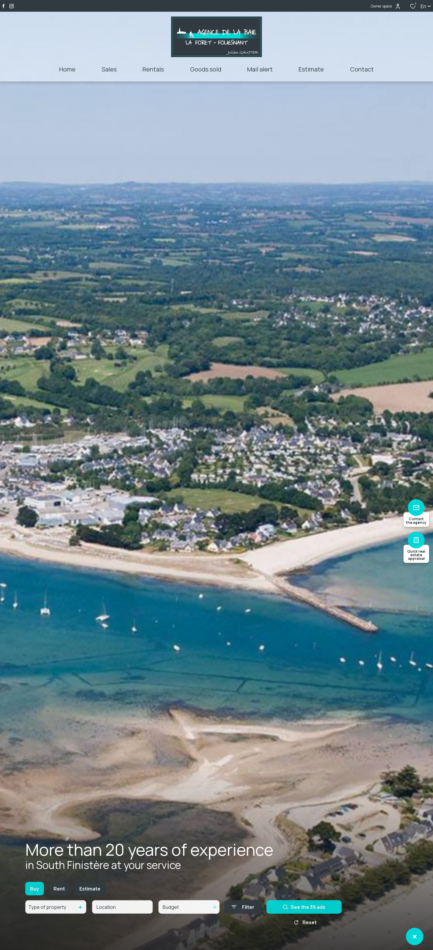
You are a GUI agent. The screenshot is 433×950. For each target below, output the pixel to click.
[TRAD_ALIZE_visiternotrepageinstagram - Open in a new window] (11, 6)
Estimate (89, 895)
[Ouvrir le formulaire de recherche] (243, 913)
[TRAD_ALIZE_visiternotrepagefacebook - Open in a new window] (3, 6)
